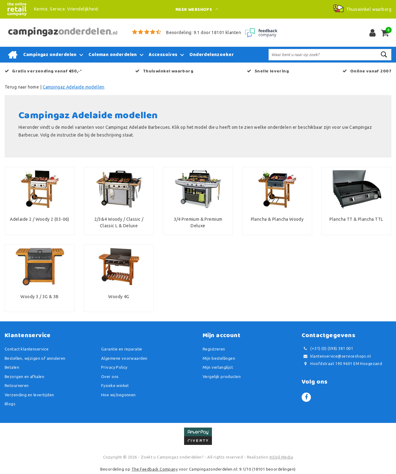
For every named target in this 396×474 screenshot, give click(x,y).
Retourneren (17, 385)
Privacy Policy (114, 367)
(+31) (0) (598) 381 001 (327, 348)
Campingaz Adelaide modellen (74, 87)
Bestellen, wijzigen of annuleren (35, 358)
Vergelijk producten (222, 376)
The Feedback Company (154, 469)
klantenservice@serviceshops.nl (336, 356)
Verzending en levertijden (29, 395)
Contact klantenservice (27, 349)
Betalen (12, 367)
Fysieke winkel (115, 385)
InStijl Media (281, 457)
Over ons (109, 376)
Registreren (214, 349)
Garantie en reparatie (121, 349)
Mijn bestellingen (219, 358)
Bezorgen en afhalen (24, 376)
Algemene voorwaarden (124, 358)
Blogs (10, 404)
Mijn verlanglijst (218, 367)
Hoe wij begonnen (118, 395)
